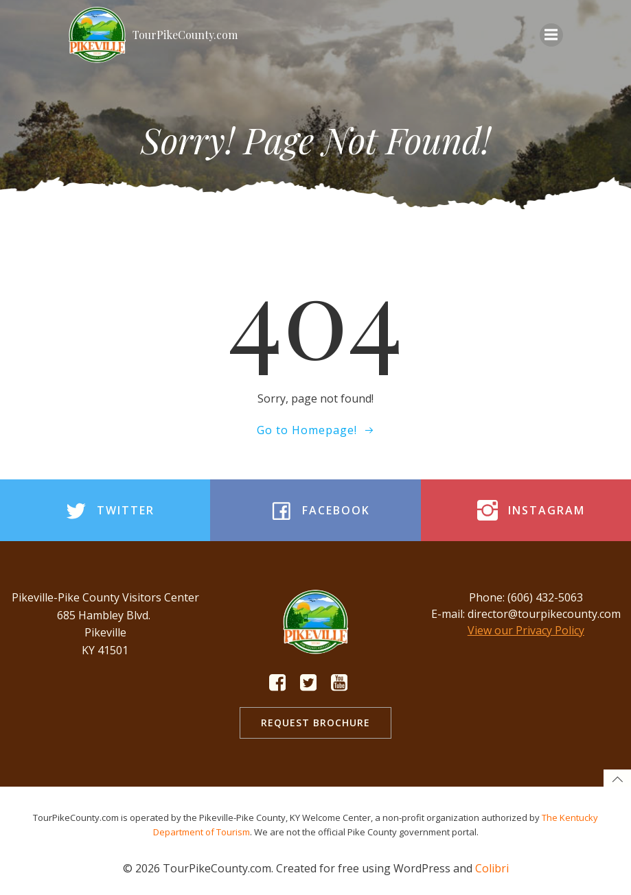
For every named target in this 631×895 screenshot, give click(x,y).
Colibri (492, 868)
